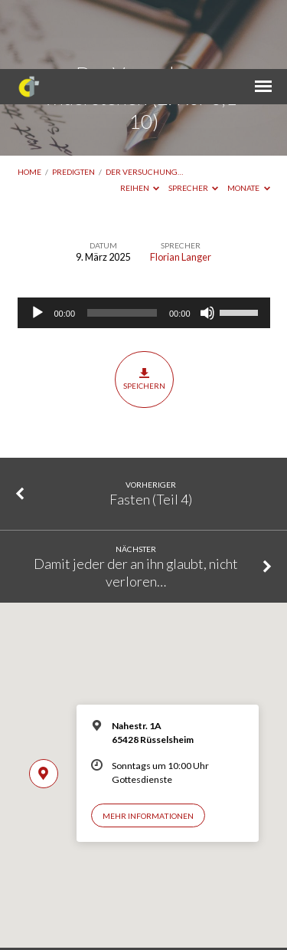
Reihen (140, 118)
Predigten (73, 102)
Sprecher (193, 118)
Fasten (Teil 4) (150, 430)
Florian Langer (180, 188)
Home (29, 102)
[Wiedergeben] (37, 243)
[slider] (122, 244)
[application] (144, 243)
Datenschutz (169, 920)
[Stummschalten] (207, 243)
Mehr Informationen (148, 746)
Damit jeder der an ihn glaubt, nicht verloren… (136, 503)
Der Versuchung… (144, 102)
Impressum (115, 920)
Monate (248, 118)
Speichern (144, 309)
